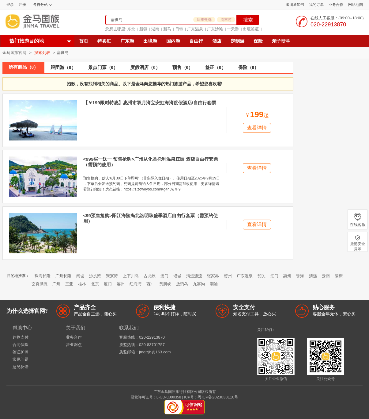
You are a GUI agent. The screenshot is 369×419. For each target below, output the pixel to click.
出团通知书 (295, 4)
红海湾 (135, 284)
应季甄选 (204, 19)
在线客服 (357, 219)
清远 (313, 276)
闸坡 (80, 276)
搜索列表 (42, 52)
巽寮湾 (112, 276)
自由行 (196, 41)
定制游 (237, 41)
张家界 (213, 276)
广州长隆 (63, 276)
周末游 (226, 19)
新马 (167, 29)
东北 (131, 29)
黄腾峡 (165, 284)
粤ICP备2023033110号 (218, 397)
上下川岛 (131, 276)
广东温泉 (195, 29)
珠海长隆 (43, 276)
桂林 (82, 284)
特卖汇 (104, 41)
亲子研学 (281, 41)
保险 (258, 41)
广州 (56, 284)
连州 (121, 284)
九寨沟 (199, 284)
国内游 (173, 41)
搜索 (248, 19)
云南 (326, 276)
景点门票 (103, 67)
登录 (10, 4)
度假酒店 (145, 67)
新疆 (143, 29)
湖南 (155, 29)
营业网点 (74, 344)
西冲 (150, 284)
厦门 (108, 284)
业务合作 (336, 4)
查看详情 (257, 127)
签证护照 (20, 352)
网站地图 (355, 4)
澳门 (164, 276)
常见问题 (20, 359)
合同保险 (20, 344)
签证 (215, 67)
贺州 (228, 276)
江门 (274, 276)
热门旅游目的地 (26, 41)
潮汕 (214, 284)
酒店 (216, 41)
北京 (95, 284)
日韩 (179, 29)
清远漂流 (194, 276)
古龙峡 (150, 276)
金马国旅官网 (14, 52)
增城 (177, 276)
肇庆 (339, 276)
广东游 (127, 41)
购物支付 (20, 337)
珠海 (300, 276)
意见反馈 (20, 366)
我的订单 (316, 4)
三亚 (69, 284)
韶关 (261, 276)
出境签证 (251, 29)
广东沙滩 (215, 29)
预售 (182, 67)
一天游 (233, 29)
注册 (22, 4)
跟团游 (63, 67)
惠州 (287, 276)
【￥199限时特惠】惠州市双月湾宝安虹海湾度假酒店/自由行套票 (149, 102)
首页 (83, 41)
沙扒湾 (95, 276)
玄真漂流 (39, 284)
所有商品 (24, 67)
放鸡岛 (182, 284)
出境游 (150, 41)
